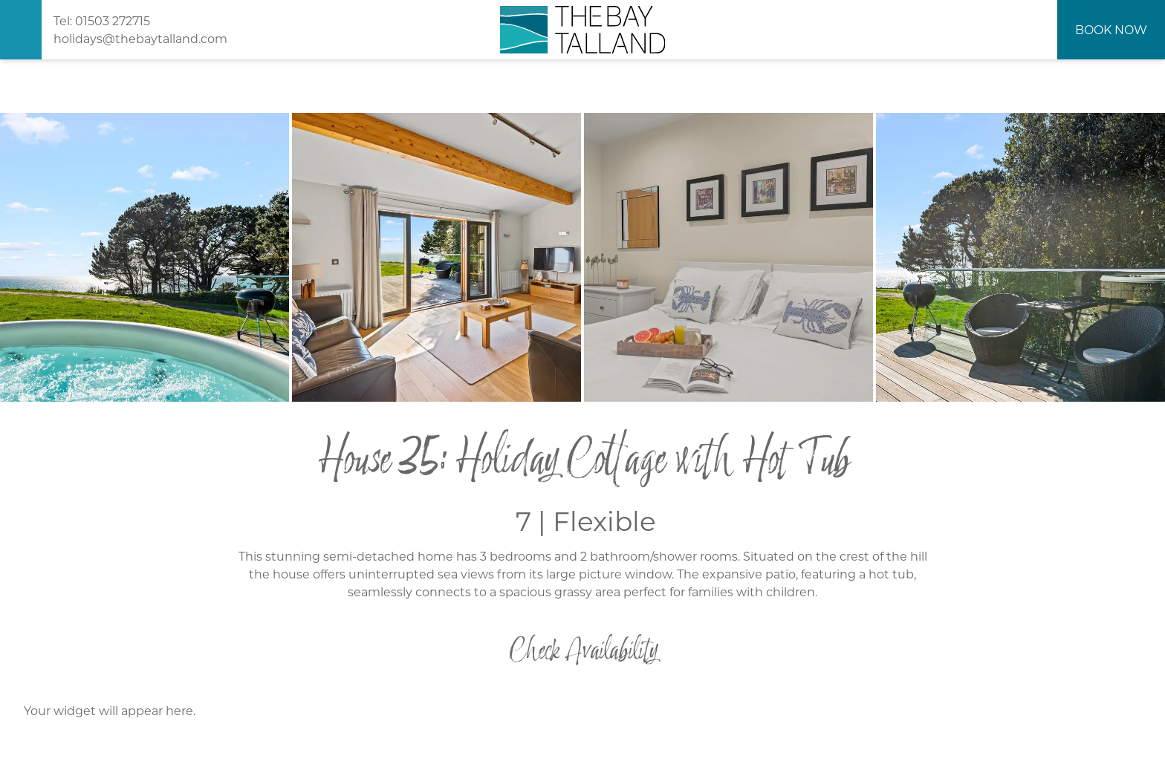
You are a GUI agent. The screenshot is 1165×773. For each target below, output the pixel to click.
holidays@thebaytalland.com (140, 38)
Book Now (1111, 29)
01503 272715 (112, 20)
